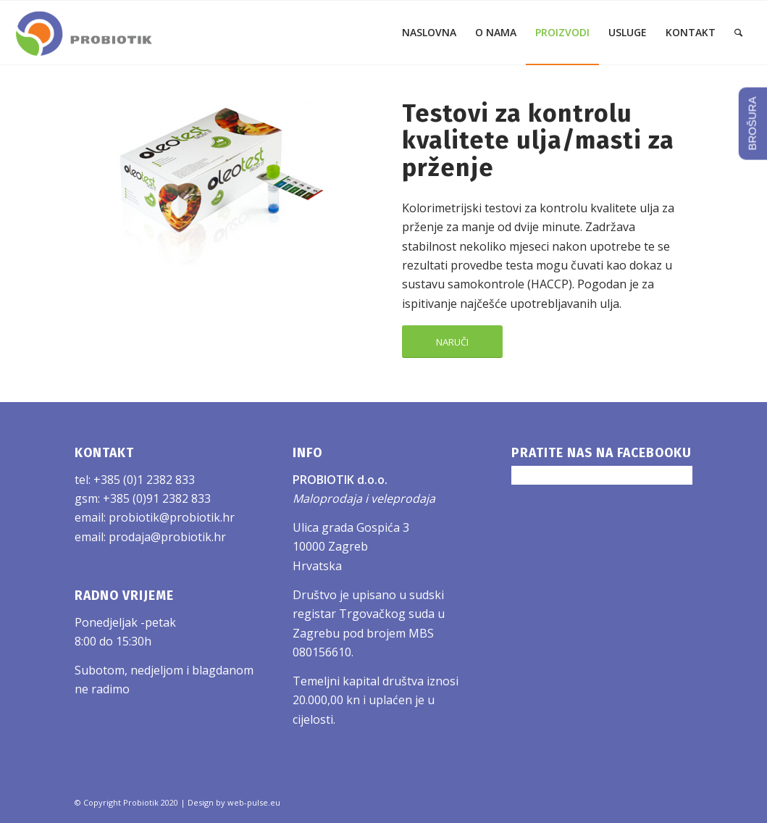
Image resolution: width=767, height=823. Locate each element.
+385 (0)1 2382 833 (144, 480)
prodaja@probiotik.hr (167, 537)
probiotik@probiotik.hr (172, 517)
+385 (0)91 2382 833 (157, 498)
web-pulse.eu (253, 802)
